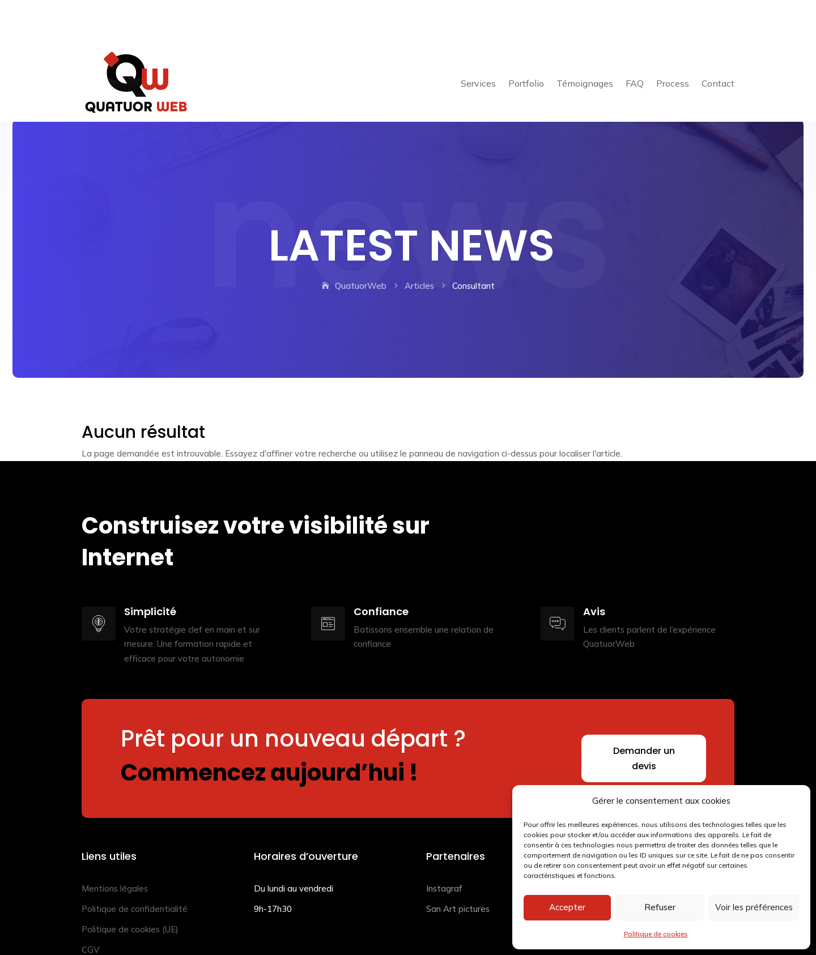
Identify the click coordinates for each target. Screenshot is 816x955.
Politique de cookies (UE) (130, 889)
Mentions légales (115, 848)
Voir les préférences (754, 907)
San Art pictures (458, 869)
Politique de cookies (656, 934)
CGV (91, 910)
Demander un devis (644, 719)
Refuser (659, 907)
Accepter (567, 907)
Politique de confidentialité (135, 869)
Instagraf (444, 848)
